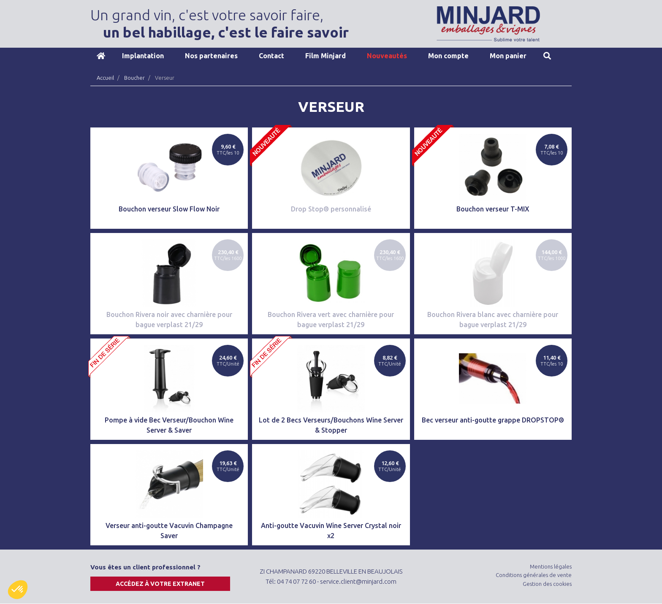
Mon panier (508, 56)
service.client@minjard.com (358, 581)
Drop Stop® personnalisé (331, 209)
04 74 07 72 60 (296, 581)
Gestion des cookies (547, 584)
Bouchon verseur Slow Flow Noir (169, 209)
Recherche (547, 56)
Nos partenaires (211, 56)
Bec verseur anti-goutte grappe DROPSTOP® (493, 420)
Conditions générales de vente (534, 575)
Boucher (134, 78)
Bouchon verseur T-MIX (492, 209)
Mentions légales (551, 566)
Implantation (143, 56)
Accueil (100, 56)
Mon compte (448, 56)
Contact (271, 56)
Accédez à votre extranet (160, 583)
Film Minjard (325, 56)
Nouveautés (387, 56)
